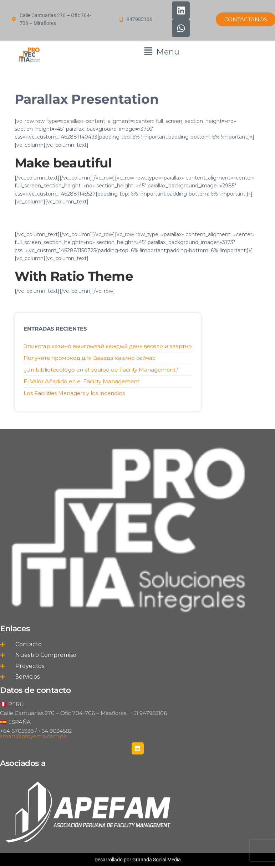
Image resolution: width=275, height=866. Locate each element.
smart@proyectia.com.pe (33, 736)
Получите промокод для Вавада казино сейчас (89, 357)
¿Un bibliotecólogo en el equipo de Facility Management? (101, 369)
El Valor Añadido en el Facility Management (81, 381)
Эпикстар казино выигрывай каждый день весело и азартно (108, 346)
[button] (161, 52)
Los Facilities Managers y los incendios (74, 393)
